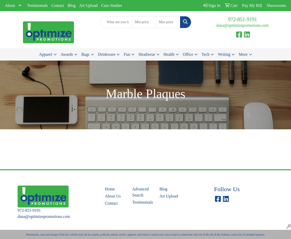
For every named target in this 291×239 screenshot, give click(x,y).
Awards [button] (67, 54)
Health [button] (168, 54)
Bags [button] (85, 54)
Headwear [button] (146, 54)
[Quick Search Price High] (168, 22)
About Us (113, 196)
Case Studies (111, 5)
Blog (71, 5)
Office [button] (188, 54)
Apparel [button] (45, 54)
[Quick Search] (116, 22)
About (10, 5)
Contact (58, 5)
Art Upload (88, 5)
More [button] (243, 54)
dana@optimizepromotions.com (242, 25)
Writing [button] (224, 54)
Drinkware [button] (106, 54)
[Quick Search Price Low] (144, 22)
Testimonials (37, 5)
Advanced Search (140, 192)
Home (110, 189)
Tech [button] (205, 54)
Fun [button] (127, 54)
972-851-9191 (242, 19)
